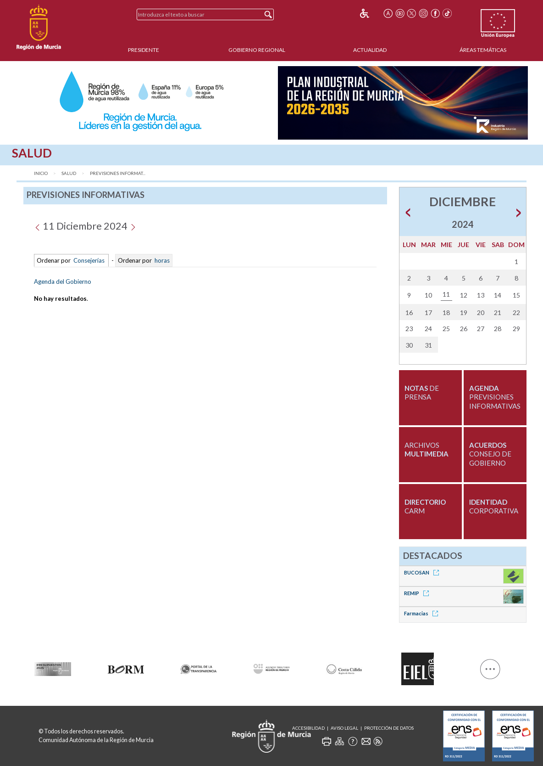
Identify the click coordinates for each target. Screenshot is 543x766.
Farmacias (422, 613)
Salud (68, 173)
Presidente (143, 49)
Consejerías (89, 260)
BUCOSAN (423, 572)
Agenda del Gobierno (62, 281)
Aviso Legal (344, 728)
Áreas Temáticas (483, 49)
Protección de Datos (389, 728)
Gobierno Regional (256, 49)
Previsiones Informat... (117, 173)
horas (161, 260)
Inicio (41, 173)
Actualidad (370, 49)
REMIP (418, 593)
